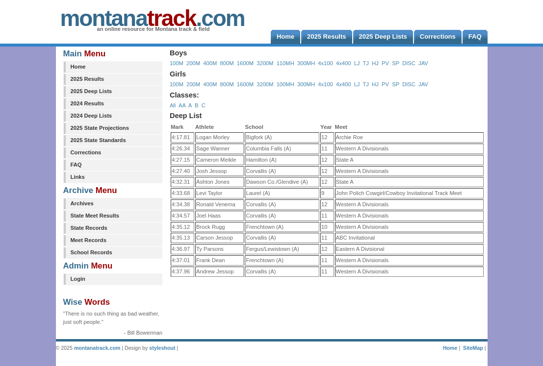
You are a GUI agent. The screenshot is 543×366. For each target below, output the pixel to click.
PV (385, 63)
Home (78, 67)
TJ (365, 63)
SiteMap (473, 348)
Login (78, 279)
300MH (306, 63)
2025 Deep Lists (91, 91)
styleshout (162, 348)
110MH (285, 63)
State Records (89, 228)
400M (210, 63)
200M (193, 63)
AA (182, 105)
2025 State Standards (98, 140)
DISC (408, 63)
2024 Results (87, 103)
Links (78, 177)
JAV (423, 63)
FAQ (76, 165)
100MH (285, 84)
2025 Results (87, 79)
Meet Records (88, 240)
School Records (91, 252)
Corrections (86, 152)
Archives (82, 203)
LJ (357, 63)
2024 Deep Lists (91, 116)
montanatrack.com (97, 348)
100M (176, 63)
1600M (245, 63)
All (173, 105)
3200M (265, 63)
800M (227, 63)
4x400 (343, 63)
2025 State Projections (100, 128)
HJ (375, 63)
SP (395, 63)
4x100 (325, 63)
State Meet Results (95, 216)
